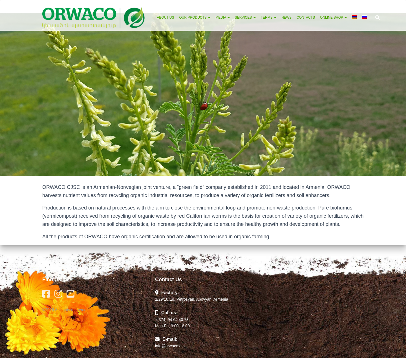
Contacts (306, 17)
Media (222, 17)
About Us (165, 17)
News (286, 17)
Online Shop (333, 17)
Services (245, 17)
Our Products (194, 17)
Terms (268, 17)
